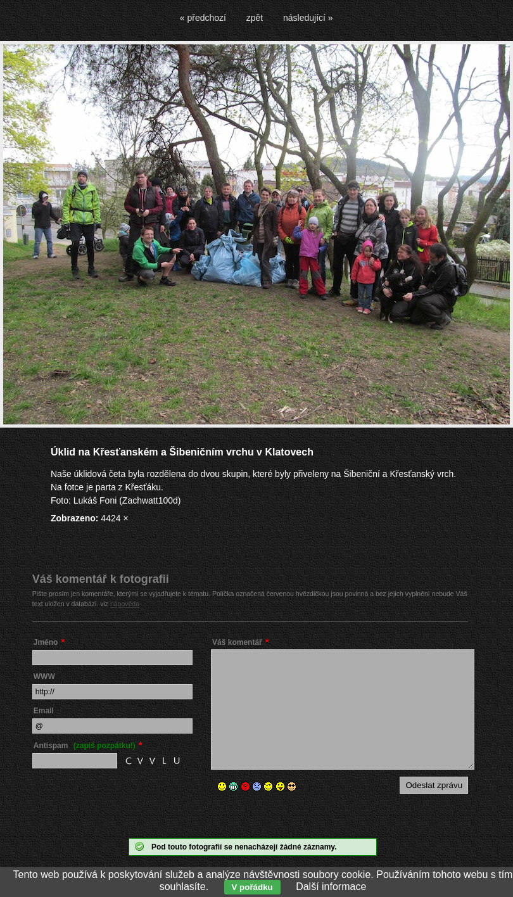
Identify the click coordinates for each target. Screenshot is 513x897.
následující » (308, 18)
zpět (254, 18)
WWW (44, 676)
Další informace (331, 886)
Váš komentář (237, 642)
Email (44, 710)
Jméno (46, 642)
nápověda (124, 604)
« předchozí (203, 18)
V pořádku (252, 887)
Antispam (85, 745)
